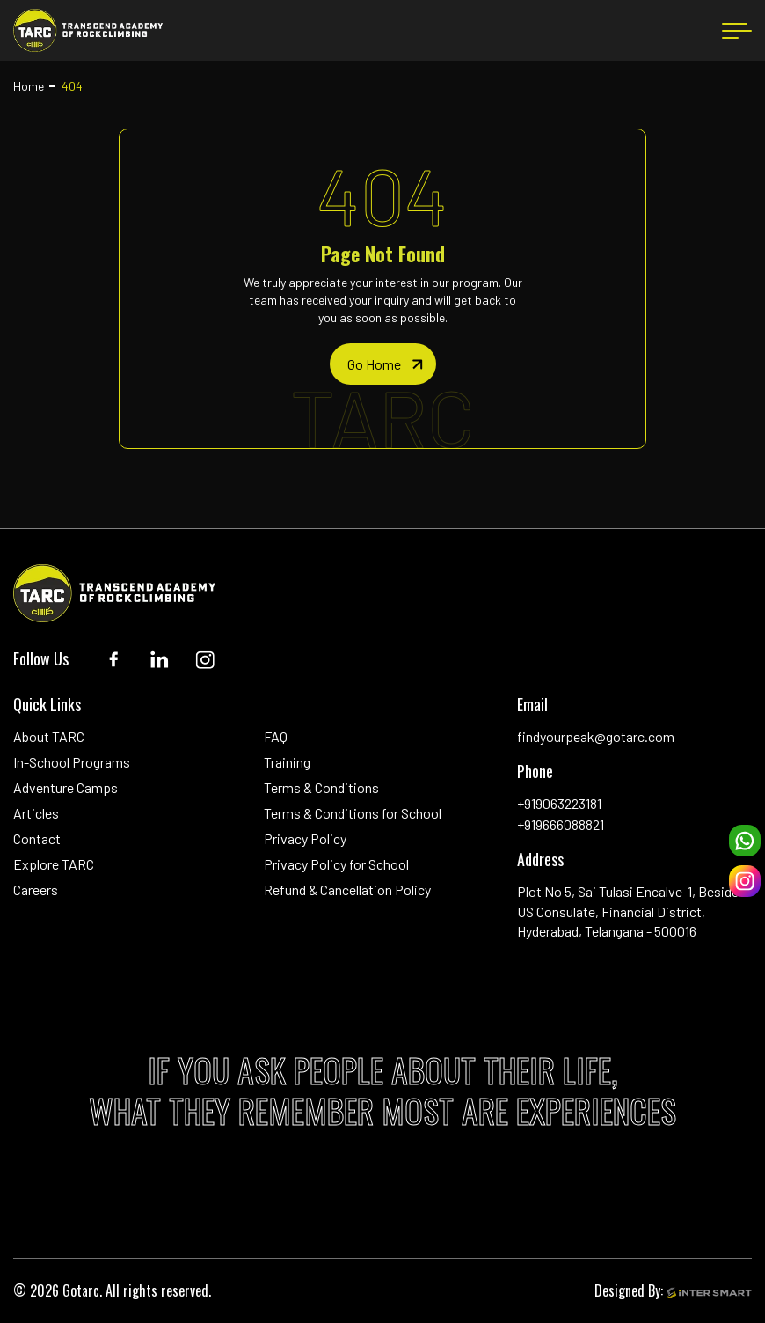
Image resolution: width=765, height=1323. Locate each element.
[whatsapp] (745, 840)
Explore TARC (53, 864)
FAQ (276, 736)
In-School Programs (71, 761)
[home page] (383, 364)
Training (287, 761)
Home (28, 85)
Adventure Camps (65, 787)
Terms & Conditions (321, 787)
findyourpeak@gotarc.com (595, 736)
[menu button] (737, 31)
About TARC (48, 736)
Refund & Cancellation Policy (347, 889)
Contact (37, 838)
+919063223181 (559, 803)
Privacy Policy (305, 838)
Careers (35, 889)
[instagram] (745, 881)
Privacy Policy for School (336, 864)
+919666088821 (560, 824)
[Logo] (88, 30)
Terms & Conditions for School (352, 813)
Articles (36, 813)
